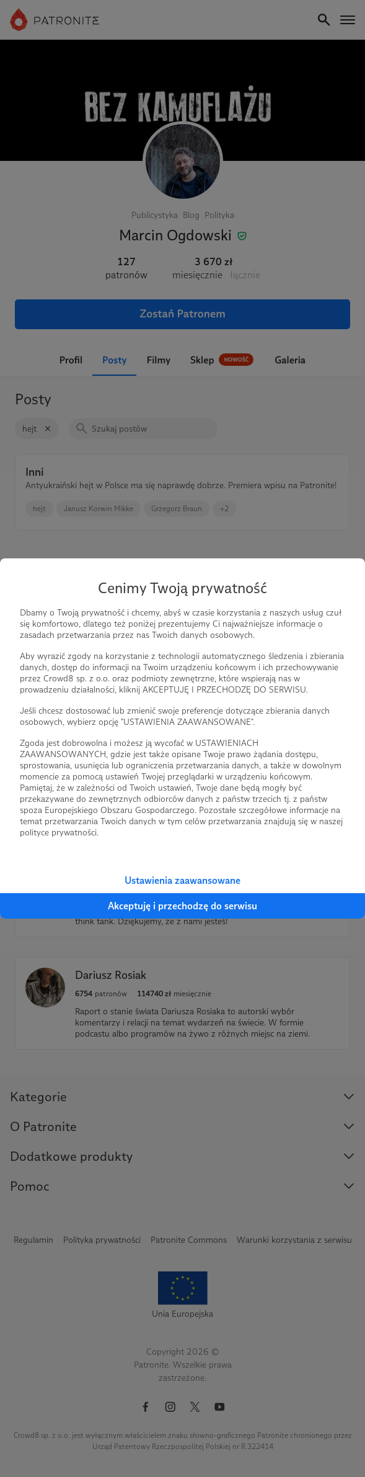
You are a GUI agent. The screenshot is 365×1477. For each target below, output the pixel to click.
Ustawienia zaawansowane (182, 880)
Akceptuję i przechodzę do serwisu (182, 905)
